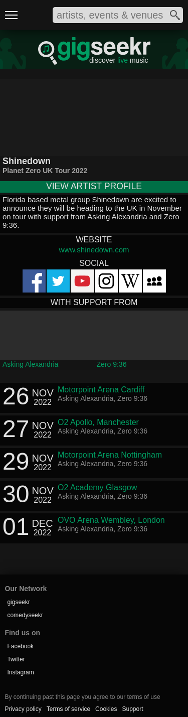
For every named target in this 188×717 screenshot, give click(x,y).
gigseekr (18, 602)
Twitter (16, 659)
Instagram (20, 672)
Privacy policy (23, 708)
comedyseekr (25, 615)
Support (132, 708)
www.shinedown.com (94, 249)
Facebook (20, 646)
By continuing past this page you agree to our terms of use (82, 696)
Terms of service (68, 708)
